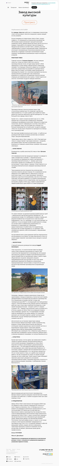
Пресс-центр (8, 449)
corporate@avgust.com (49, 451)
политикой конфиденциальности (43, 4)
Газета (7, 450)
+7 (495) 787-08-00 (46, 450)
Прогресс (29, 22)
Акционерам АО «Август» (10, 453)
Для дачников (12, 450)
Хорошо (34, 7)
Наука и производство (24, 7)
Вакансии (13, 449)
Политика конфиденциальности (12, 452)
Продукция (13, 7)
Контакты (18, 449)
